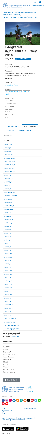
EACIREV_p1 (7, 233)
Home (5, 12)
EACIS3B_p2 (8, 274)
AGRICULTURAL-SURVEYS (11, 15)
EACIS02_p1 (7, 250)
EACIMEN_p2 (8, 202)
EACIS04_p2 (8, 281)
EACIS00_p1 (7, 236)
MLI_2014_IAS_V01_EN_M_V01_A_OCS (15, 17)
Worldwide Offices (30, 408)
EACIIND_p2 (7, 189)
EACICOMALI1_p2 (9, 161)
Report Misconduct (18, 420)
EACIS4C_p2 (8, 291)
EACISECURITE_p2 (10, 305)
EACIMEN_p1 (8, 199)
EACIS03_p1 (7, 267)
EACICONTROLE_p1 (10, 318)
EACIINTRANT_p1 (9, 192)
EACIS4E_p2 (8, 298)
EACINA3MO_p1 (9, 206)
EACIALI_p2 (7, 151)
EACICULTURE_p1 (9, 171)
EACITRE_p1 (7, 311)
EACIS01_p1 (7, 240)
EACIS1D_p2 (7, 243)
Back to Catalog (11, 380)
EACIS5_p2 (7, 301)
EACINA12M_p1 (8, 219)
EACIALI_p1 (7, 148)
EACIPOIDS (7, 230)
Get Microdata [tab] (25, 130)
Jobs (3, 418)
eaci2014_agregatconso (12, 329)
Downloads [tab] (11, 130)
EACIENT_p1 (7, 175)
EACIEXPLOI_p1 (8, 178)
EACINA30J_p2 (8, 226)
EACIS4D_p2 (8, 294)
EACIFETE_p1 (8, 182)
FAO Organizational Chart (7, 411)
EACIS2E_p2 (8, 260)
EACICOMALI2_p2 (9, 168)
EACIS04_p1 (7, 277)
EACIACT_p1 (8, 144)
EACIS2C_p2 (8, 253)
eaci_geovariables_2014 (11, 325)
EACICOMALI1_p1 (9, 158)
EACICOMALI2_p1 (9, 165)
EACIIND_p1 (7, 185)
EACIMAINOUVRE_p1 (10, 195)
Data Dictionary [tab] (30, 126)
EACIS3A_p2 (8, 271)
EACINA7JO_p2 (8, 216)
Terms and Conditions (25, 418)
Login (34, 2)
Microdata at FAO (38, 6)
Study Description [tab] (13, 126)
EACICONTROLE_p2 (10, 322)
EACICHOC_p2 (8, 154)
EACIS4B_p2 (8, 288)
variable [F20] (32, 17)
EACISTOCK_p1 (9, 308)
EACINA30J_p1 (8, 223)
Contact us (11, 418)
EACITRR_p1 (7, 315)
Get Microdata (23, 59)
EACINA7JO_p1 (8, 213)
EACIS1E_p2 (7, 247)
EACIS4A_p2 (8, 284)
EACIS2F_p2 (8, 264)
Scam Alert (5, 420)
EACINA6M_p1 (8, 209)
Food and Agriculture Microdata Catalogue (22, 12)
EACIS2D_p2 (8, 257)
